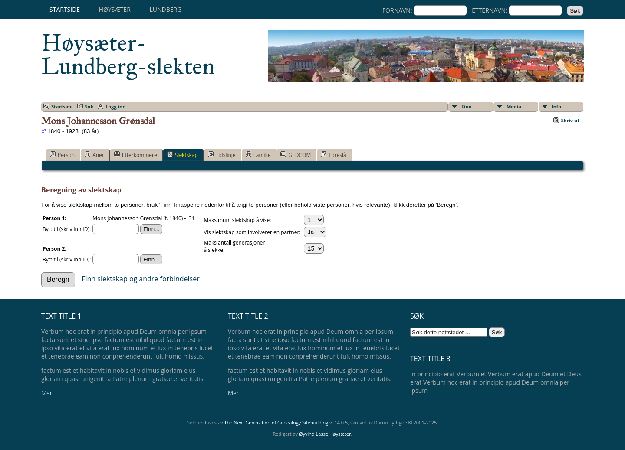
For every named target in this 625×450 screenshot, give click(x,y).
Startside (64, 9)
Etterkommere (135, 155)
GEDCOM (295, 155)
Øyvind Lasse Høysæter (325, 433)
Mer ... (49, 393)
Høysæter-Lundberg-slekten (128, 55)
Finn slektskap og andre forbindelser (141, 279)
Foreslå (333, 155)
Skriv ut (570, 120)
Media (514, 106)
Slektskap (182, 155)
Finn (466, 106)
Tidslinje (222, 155)
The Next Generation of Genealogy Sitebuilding (276, 422)
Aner (94, 155)
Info (556, 106)
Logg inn (115, 106)
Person (62, 155)
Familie (258, 155)
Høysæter (115, 9)
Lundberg (165, 9)
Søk (89, 106)
